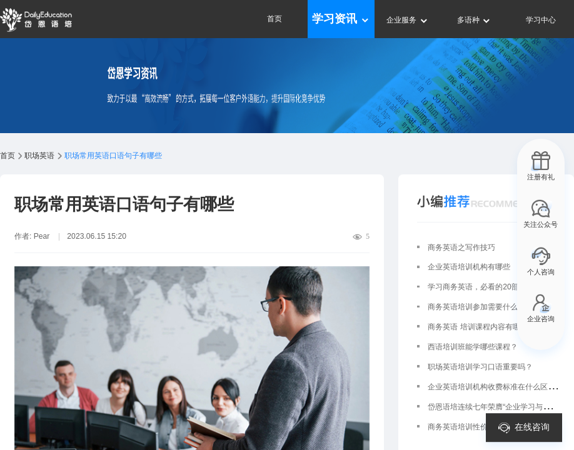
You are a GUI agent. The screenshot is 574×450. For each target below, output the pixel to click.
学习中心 (541, 20)
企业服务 (407, 20)
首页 (274, 18)
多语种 (474, 20)
